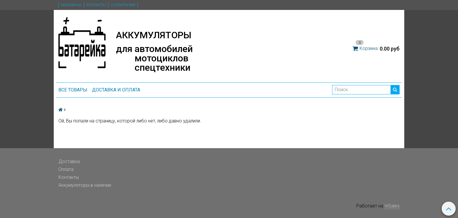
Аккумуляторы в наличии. (85, 185)
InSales (392, 206)
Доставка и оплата (116, 90)
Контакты (96, 5)
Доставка (69, 161)
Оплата (66, 169)
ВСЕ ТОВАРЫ (72, 90)
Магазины (71, 5)
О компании (123, 5)
